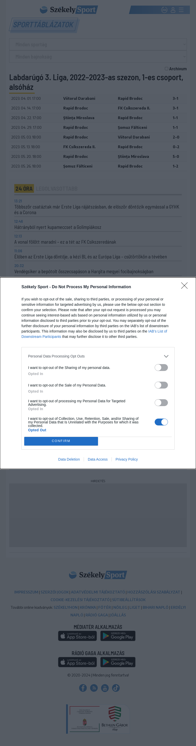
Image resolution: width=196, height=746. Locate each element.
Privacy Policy (127, 459)
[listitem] (98, 356)
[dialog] (98, 373)
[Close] (186, 287)
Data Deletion (69, 459)
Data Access (98, 459)
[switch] (161, 367)
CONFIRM (61, 441)
